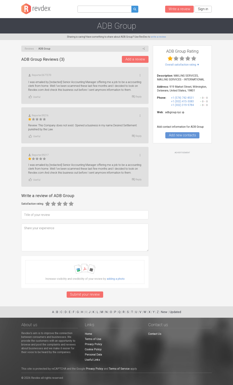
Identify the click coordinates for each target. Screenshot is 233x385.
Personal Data (93, 354)
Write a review (179, 9)
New (164, 312)
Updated (175, 312)
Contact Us (154, 333)
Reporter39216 (38, 115)
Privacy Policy (93, 344)
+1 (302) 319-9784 (182, 105)
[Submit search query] (134, 9)
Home (88, 333)
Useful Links (92, 359)
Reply (137, 96)
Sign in (203, 9)
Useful (34, 97)
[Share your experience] (85, 237)
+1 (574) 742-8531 (182, 97)
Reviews (29, 48)
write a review (158, 36)
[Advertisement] (182, 182)
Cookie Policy (93, 349)
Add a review (135, 59)
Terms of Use (93, 339)
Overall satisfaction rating (182, 64)
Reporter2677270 (39, 75)
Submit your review (85, 294)
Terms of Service (119, 368)
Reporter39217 (38, 155)
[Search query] (104, 9)
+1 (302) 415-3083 (182, 101)
